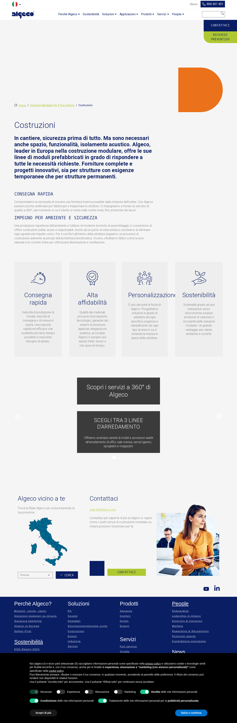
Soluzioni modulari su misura (35, 616)
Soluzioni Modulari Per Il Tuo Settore (52, 105)
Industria (74, 641)
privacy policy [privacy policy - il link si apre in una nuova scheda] (153, 663)
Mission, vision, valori (30, 611)
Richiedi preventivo (220, 37)
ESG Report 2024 (27, 649)
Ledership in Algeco (186, 616)
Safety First (22, 631)
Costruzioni (76, 631)
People (180, 604)
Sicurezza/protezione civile (88, 626)
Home (22, 105)
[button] (18, 416)
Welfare (177, 626)
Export (124, 626)
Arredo (125, 651)
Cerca (222, 13)
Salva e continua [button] (191, 712)
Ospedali (74, 621)
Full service (128, 646)
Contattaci (220, 25)
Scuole (73, 616)
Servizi (73, 646)
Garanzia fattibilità (28, 621)
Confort (125, 616)
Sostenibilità (28, 642)
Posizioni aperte (184, 636)
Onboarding (180, 611)
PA (70, 611)
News (178, 652)
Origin (124, 621)
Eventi (72, 636)
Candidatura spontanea (189, 641)
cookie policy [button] (56, 670)
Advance (126, 611)
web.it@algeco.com (103, 509)
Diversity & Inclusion (187, 621)
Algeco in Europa (26, 626)
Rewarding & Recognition (190, 631)
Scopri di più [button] (43, 712)
